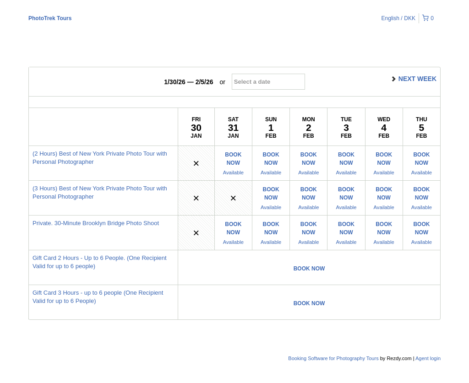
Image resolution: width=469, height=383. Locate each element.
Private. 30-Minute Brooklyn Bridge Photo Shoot (96, 223)
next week (413, 78)
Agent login (428, 358)
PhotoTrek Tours (49, 18)
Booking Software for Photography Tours (334, 358)
